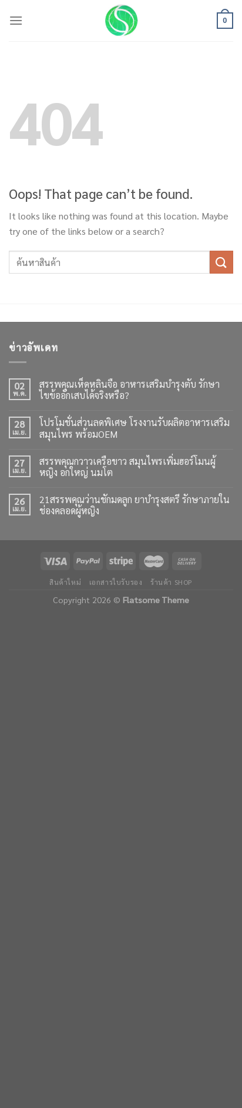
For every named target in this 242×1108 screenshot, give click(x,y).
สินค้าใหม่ (65, 582)
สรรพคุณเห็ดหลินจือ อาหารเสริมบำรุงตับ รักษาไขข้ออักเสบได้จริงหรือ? (129, 389)
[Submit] (221, 262)
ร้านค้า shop (171, 582)
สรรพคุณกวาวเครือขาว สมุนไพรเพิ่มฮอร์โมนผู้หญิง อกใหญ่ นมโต (127, 466)
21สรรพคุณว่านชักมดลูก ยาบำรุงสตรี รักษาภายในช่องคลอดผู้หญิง (134, 505)
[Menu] (16, 20)
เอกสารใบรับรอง (116, 582)
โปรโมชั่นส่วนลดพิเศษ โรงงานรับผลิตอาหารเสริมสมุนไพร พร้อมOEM (134, 428)
